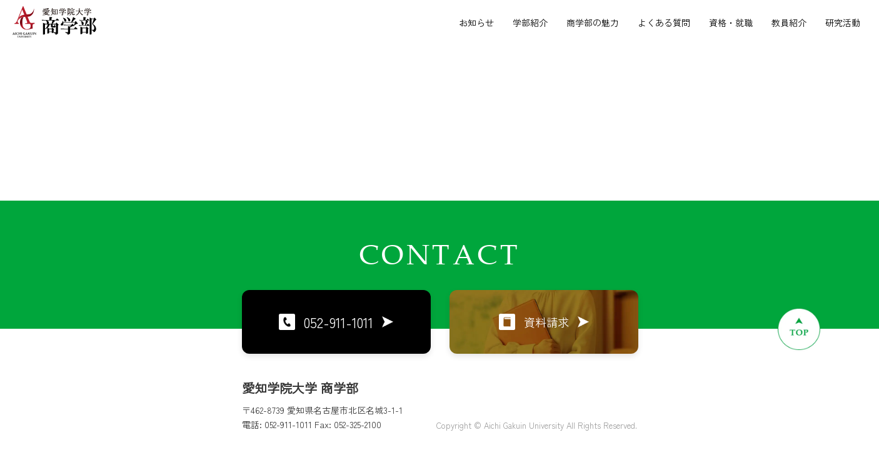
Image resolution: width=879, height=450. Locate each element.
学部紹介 (530, 22)
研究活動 (842, 22)
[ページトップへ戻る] (798, 328)
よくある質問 (664, 22)
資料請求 (544, 322)
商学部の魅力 (592, 22)
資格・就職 (731, 22)
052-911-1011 (336, 322)
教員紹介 (788, 22)
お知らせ (476, 22)
